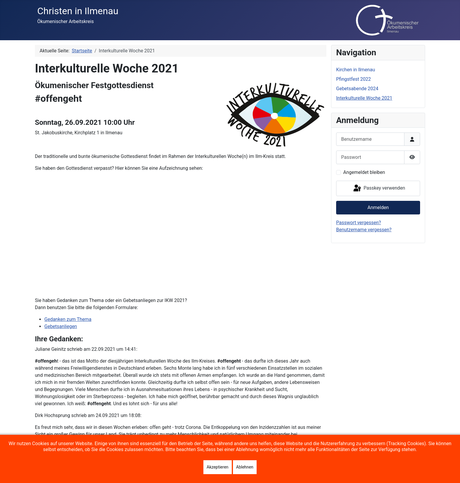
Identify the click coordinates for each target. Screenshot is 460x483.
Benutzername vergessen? (363, 229)
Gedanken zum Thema (67, 319)
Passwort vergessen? (358, 222)
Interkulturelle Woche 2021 (364, 98)
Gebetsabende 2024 (357, 88)
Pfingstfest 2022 (353, 79)
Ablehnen (244, 467)
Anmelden (378, 207)
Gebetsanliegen (60, 326)
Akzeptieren (218, 467)
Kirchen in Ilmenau (355, 69)
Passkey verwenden (378, 188)
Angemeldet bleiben (364, 172)
